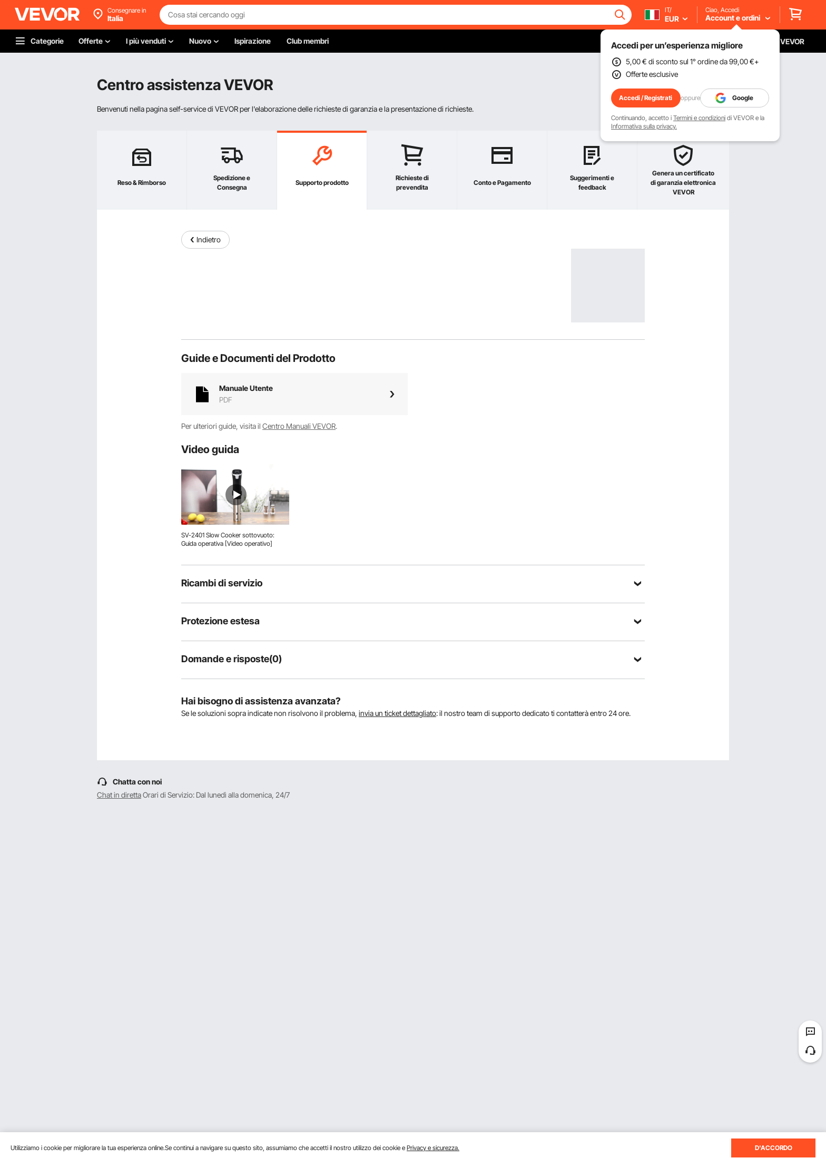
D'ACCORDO (773, 1148)
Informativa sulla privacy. (644, 126)
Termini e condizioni (699, 118)
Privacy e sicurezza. (433, 1148)
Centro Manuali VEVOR (299, 425)
